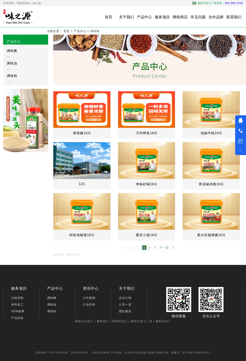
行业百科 (89, 304)
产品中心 (80, 31)
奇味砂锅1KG (146, 184)
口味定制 (17, 298)
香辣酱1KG (82, 133)
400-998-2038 (234, 3)
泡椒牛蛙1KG (211, 133)
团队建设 (125, 311)
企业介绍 (125, 298)
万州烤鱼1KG (146, 133)
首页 (67, 31)
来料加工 (17, 304)
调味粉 (12, 76)
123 (82, 184)
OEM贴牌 (18, 311)
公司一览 (125, 304)
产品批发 (17, 318)
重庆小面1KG (146, 235)
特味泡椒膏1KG (81, 235)
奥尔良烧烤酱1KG (211, 235)
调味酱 (95, 31)
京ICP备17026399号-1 (196, 352)
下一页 (164, 247)
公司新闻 (89, 298)
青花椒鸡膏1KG (211, 184)
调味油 (12, 63)
